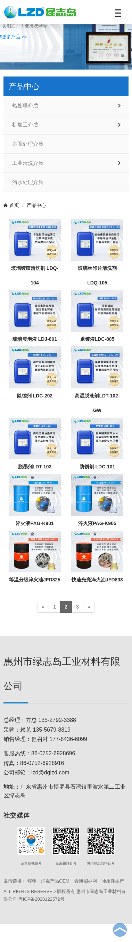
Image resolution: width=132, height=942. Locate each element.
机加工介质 (25, 125)
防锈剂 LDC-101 (97, 466)
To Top (120, 930)
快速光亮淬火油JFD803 (97, 579)
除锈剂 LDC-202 (35, 395)
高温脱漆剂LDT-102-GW (97, 403)
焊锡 (31, 881)
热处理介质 (25, 105)
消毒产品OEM (55, 881)
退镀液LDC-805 (97, 339)
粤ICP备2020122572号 (41, 899)
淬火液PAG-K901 (34, 523)
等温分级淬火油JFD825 (34, 579)
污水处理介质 (27, 182)
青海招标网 (85, 881)
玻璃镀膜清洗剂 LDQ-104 (34, 275)
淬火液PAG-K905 (97, 523)
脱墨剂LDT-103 (34, 466)
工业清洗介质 (27, 163)
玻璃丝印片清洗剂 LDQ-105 (97, 275)
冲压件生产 (112, 881)
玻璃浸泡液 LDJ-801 (35, 339)
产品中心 (36, 205)
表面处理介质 (27, 144)
